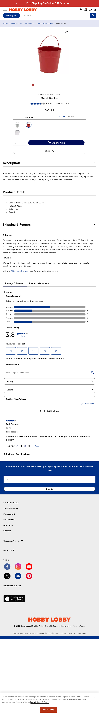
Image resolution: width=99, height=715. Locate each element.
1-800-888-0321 (11, 503)
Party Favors (29, 23)
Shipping (15, 271)
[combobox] (56, 15)
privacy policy (59, 633)
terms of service (75, 633)
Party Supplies (16, 23)
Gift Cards (8, 525)
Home (5, 23)
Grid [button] (61, 117)
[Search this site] (93, 15)
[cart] (95, 9)
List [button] (71, 117)
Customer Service (11, 541)
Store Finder (9, 519)
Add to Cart (56, 142)
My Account (9, 514)
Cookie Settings (48, 710)
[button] (17, 125)
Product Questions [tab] (39, 283)
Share (49, 150)
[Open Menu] (5, 10)
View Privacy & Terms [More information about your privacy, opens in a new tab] (40, 702)
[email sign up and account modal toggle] (85, 9)
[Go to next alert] (80, 3)
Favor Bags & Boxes (45, 23)
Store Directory (10, 508)
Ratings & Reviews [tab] (15, 283)
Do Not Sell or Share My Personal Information (51, 626)
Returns (24, 271)
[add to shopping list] (66, 32)
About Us (7, 550)
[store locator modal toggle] (80, 9)
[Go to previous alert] (17, 3)
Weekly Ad (11, 15)
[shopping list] (90, 9)
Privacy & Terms (79, 626)
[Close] (94, 697)
